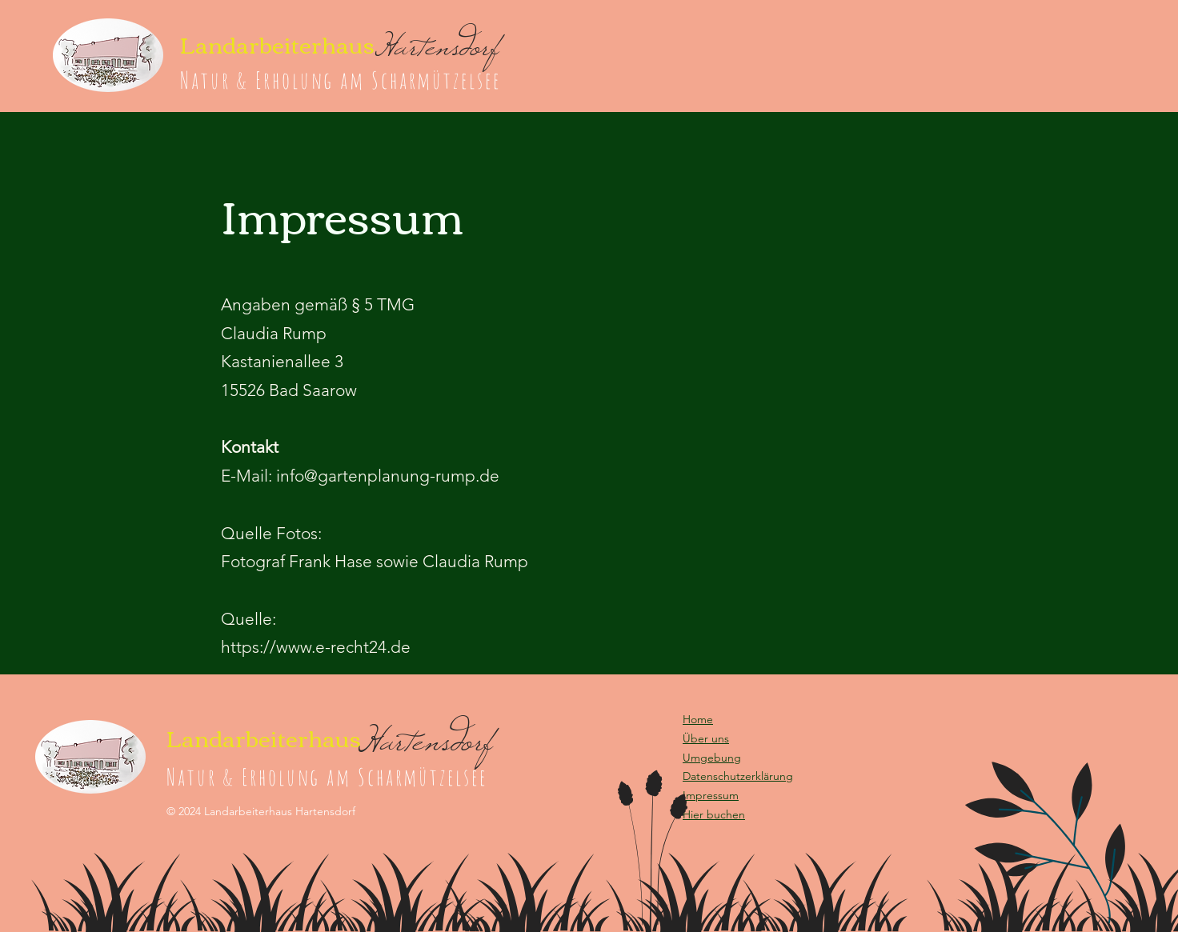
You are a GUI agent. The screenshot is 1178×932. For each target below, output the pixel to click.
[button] (714, 814)
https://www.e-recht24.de (316, 647)
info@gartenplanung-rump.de (387, 476)
